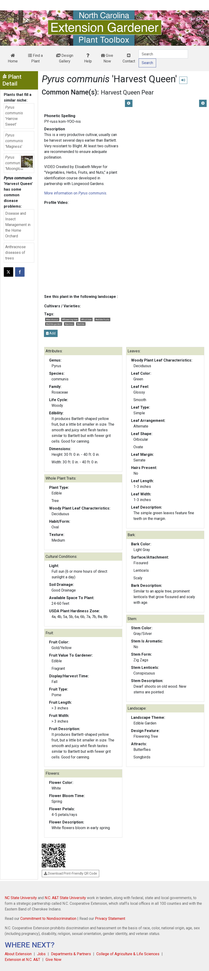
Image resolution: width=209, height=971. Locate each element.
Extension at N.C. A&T (22, 959)
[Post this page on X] (8, 272)
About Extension (18, 954)
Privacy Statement (110, 918)
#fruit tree (86, 319)
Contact (129, 58)
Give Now (107, 58)
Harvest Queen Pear (127, 92)
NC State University (21, 898)
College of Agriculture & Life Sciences (127, 954)
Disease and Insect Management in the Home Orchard (17, 224)
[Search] (163, 53)
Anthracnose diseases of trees (15, 252)
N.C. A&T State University (65, 898)
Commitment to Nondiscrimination (48, 918)
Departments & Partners (71, 954)
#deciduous (52, 319)
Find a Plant (35, 58)
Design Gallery (64, 58)
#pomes (69, 324)
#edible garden (53, 324)
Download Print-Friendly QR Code (70, 873)
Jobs (41, 954)
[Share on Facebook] (20, 272)
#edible (81, 324)
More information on (75, 193)
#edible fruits (102, 319)
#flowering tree (70, 319)
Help (88, 58)
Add (50, 333)
